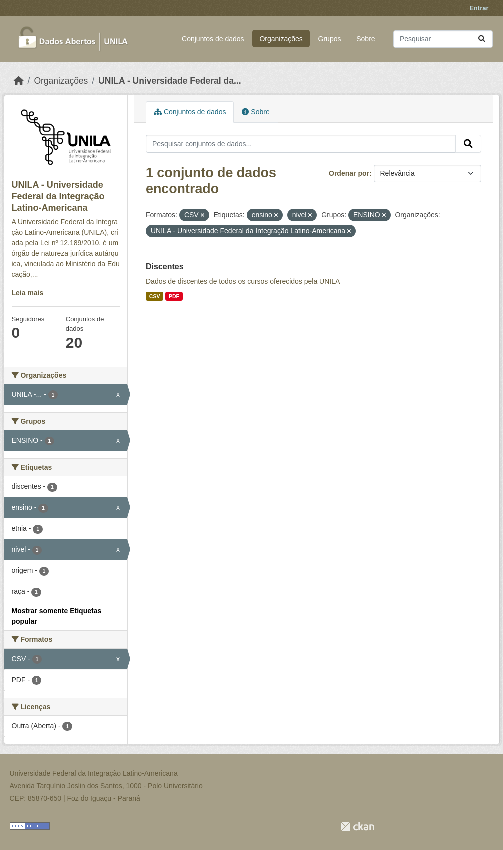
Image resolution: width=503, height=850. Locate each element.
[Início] (19, 81)
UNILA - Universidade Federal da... (169, 81)
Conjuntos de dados (213, 39)
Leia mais (28, 293)
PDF (174, 296)
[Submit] (482, 39)
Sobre (365, 39)
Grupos (329, 39)
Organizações (280, 39)
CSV (154, 296)
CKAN (357, 826)
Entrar (478, 8)
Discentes (165, 266)
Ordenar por (349, 173)
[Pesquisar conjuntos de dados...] (443, 39)
